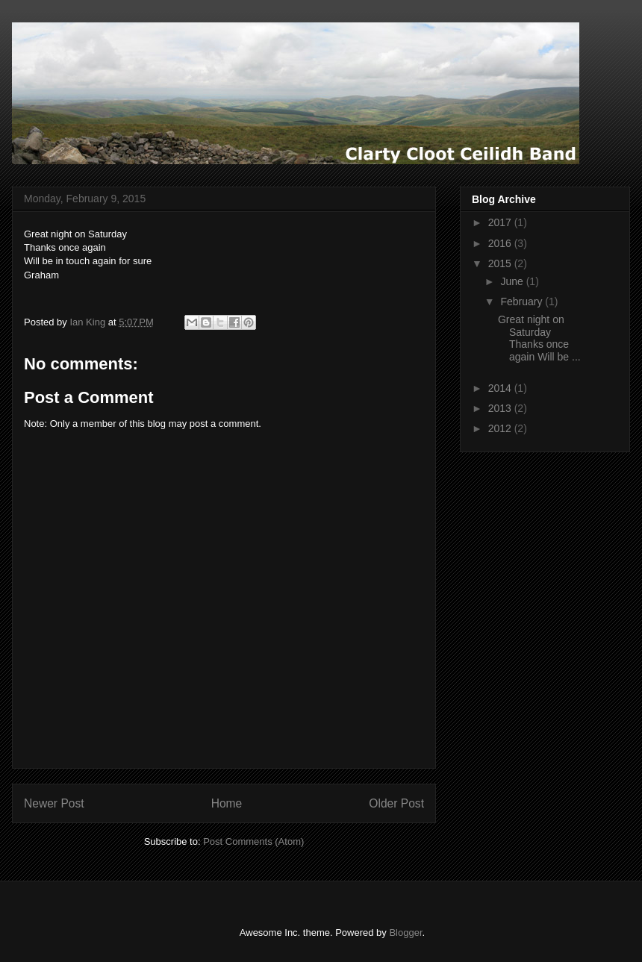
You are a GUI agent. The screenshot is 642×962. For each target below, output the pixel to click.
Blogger (405, 932)
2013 (501, 408)
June (513, 281)
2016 (501, 243)
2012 (501, 428)
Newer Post (54, 803)
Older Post (396, 803)
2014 (501, 388)
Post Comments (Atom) (253, 841)
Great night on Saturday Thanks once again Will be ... (539, 338)
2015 (501, 263)
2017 (501, 222)
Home (227, 803)
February (522, 301)
